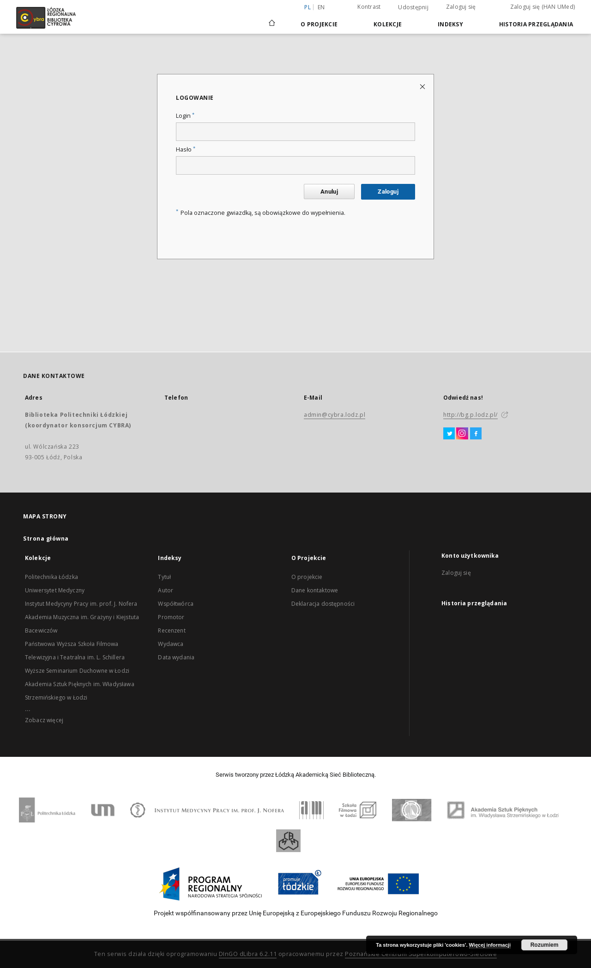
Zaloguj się (461, 7)
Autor (165, 590)
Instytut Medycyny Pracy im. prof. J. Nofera (81, 604)
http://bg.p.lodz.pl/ (470, 415)
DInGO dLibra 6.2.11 (248, 954)
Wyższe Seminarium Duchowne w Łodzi (77, 671)
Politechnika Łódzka (51, 577)
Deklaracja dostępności (323, 604)
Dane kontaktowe (314, 590)
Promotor (171, 617)
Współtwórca (175, 604)
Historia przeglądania (536, 24)
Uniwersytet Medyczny (54, 590)
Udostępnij (413, 7)
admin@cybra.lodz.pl (334, 415)
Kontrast (368, 7)
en (321, 7)
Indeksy (450, 24)
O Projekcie (319, 24)
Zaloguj (388, 191)
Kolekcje (388, 24)
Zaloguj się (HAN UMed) (542, 7)
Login (185, 116)
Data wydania (176, 657)
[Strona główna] (272, 19)
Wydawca (170, 644)
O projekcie (307, 577)
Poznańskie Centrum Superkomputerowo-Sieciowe (421, 954)
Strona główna (46, 538)
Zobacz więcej (44, 720)
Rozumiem (545, 945)
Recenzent (171, 630)
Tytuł (164, 577)
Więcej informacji (490, 945)
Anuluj (329, 191)
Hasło (185, 149)
